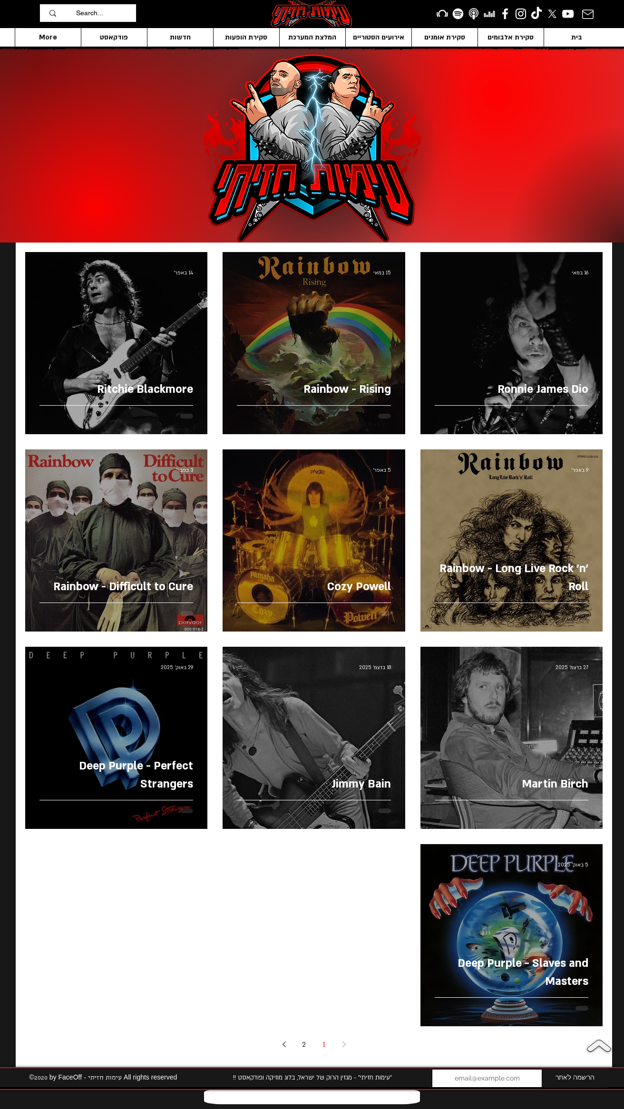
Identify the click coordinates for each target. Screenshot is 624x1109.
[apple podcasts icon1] (474, 14)
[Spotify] (458, 14)
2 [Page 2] (304, 1044)
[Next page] (283, 1044)
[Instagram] (521, 14)
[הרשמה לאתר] (574, 1078)
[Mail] (587, 14)
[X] (552, 14)
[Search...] (103, 13)
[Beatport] (442, 14)
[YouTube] (568, 14)
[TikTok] (536, 14)
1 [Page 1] (323, 1044)
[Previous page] (343, 1044)
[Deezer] (489, 14)
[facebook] (505, 14)
